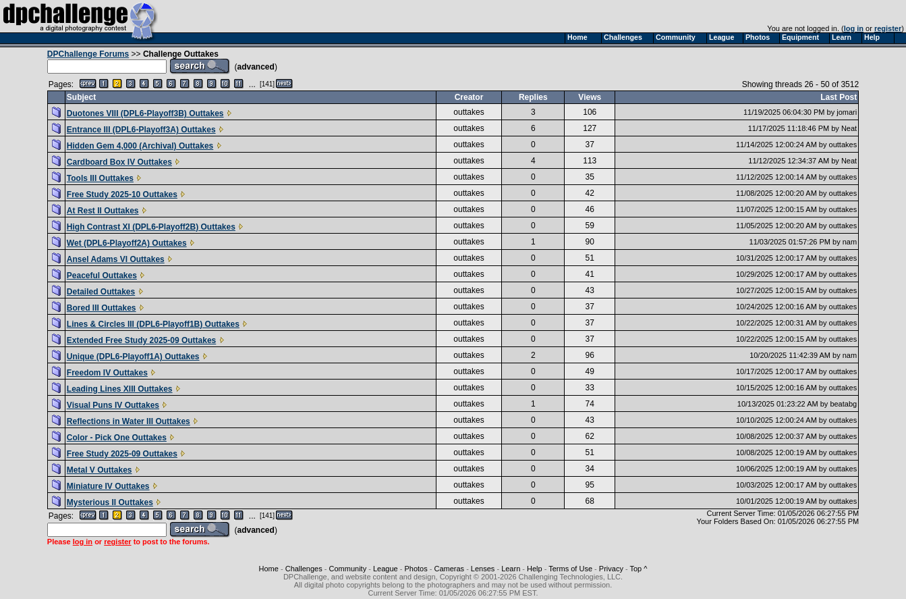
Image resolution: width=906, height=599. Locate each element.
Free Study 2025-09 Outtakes (122, 454)
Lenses (482, 569)
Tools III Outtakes (100, 178)
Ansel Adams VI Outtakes (116, 259)
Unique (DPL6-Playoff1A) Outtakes (133, 356)
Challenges (303, 569)
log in (853, 28)
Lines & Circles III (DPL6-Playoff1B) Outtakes (153, 324)
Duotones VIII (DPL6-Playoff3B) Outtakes (145, 113)
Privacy (611, 569)
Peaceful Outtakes (102, 275)
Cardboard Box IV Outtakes (119, 162)
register (887, 28)
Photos (415, 569)
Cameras (449, 569)
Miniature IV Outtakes (108, 486)
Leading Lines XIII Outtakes (120, 389)
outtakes (468, 112)
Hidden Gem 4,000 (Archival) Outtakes (140, 146)
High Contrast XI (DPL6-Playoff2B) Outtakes (151, 227)
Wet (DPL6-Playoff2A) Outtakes (127, 243)
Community (348, 569)
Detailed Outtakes (101, 291)
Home (269, 569)
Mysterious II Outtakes (110, 502)
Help (534, 569)
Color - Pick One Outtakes (117, 437)
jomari (847, 112)
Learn (510, 569)
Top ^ (638, 569)
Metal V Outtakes (99, 470)
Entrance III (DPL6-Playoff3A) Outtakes (141, 129)
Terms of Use (570, 569)
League (385, 569)
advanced (256, 67)
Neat (849, 128)
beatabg (843, 404)
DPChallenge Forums (88, 54)
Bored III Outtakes (101, 308)
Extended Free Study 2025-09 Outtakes (141, 340)
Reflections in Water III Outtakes (128, 421)
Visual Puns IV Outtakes (113, 405)
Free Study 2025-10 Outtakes (122, 194)
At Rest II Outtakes (103, 210)
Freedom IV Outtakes (107, 372)
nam (850, 242)
